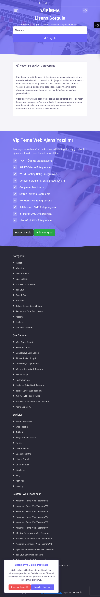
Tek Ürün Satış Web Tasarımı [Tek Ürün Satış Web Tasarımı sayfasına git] (28, 554)
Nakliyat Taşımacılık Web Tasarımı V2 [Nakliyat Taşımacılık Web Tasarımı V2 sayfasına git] (32, 538)
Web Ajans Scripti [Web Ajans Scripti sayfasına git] (23, 342)
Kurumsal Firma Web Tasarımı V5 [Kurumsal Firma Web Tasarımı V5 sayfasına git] (30, 517)
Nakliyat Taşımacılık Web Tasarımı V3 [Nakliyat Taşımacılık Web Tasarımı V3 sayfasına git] (32, 544)
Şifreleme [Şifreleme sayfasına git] (19, 470)
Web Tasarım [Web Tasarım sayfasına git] (20, 427)
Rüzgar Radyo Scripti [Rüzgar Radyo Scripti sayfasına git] (24, 358)
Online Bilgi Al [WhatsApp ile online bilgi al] (44, 232)
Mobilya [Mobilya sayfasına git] (18, 317)
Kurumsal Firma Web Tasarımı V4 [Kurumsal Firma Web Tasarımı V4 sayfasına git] (30, 511)
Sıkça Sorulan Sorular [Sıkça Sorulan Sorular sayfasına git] (24, 437)
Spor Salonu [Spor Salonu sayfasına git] (20, 279)
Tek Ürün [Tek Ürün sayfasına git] (18, 289)
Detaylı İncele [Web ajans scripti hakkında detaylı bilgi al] (23, 232)
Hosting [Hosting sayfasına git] (18, 486)
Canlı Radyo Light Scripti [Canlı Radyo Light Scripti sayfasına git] (26, 363)
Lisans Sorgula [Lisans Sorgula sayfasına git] (21, 459)
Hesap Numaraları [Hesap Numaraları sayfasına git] (23, 421)
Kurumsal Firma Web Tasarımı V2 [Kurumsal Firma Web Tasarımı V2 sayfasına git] (30, 500)
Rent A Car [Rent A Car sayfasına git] (19, 295)
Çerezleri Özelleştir (43, 587)
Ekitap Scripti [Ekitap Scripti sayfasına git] (20, 374)
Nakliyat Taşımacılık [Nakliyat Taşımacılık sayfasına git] (24, 284)
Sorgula (50, 38)
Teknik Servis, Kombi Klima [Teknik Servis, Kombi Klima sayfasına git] (27, 306)
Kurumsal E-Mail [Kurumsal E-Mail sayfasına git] (22, 347)
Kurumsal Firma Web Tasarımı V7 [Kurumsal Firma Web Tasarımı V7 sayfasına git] (30, 528)
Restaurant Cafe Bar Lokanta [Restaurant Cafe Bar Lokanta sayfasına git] (28, 311)
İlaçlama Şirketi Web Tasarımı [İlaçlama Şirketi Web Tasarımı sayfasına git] (28, 385)
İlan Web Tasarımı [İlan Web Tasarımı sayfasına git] (23, 327)
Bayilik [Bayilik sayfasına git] (17, 443)
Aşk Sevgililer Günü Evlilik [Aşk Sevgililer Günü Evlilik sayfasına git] (26, 396)
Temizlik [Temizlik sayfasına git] (18, 300)
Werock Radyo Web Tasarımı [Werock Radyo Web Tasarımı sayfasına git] (28, 369)
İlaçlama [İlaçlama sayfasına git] (18, 322)
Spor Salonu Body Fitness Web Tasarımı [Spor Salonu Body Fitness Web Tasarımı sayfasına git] (33, 549)
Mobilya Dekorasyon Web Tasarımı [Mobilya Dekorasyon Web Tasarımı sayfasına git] (31, 533)
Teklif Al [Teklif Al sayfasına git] (18, 432)
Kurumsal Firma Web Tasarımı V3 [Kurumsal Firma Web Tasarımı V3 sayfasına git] (30, 506)
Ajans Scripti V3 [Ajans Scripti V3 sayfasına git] (22, 407)
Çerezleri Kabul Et (19, 587)
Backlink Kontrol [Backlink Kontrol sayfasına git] (22, 454)
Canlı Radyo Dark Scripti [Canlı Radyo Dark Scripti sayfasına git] (26, 353)
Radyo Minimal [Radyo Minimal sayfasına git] (21, 380)
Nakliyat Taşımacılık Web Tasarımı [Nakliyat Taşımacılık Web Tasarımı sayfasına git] (31, 401)
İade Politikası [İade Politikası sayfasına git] (21, 448)
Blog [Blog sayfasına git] (16, 475)
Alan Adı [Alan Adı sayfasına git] (18, 481)
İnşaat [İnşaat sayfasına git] (17, 263)
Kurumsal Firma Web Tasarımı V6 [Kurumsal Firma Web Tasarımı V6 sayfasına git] (30, 522)
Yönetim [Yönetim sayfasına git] (18, 268)
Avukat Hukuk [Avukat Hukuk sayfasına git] (21, 273)
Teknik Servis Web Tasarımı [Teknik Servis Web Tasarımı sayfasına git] (27, 390)
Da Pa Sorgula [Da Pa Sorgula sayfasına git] (21, 464)
